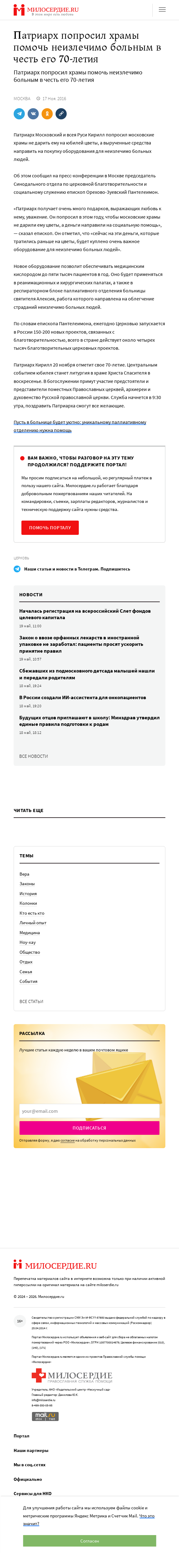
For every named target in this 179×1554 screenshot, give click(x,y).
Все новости (33, 756)
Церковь (21, 558)
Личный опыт (33, 923)
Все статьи (31, 1001)
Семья (26, 972)
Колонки (28, 903)
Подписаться (89, 1128)
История (28, 893)
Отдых (26, 962)
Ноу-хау (28, 942)
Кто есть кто (32, 913)
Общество (30, 952)
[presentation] (89, 1111)
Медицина (30, 932)
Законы (27, 883)
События (29, 981)
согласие (67, 1140)
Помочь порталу (50, 528)
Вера (24, 874)
